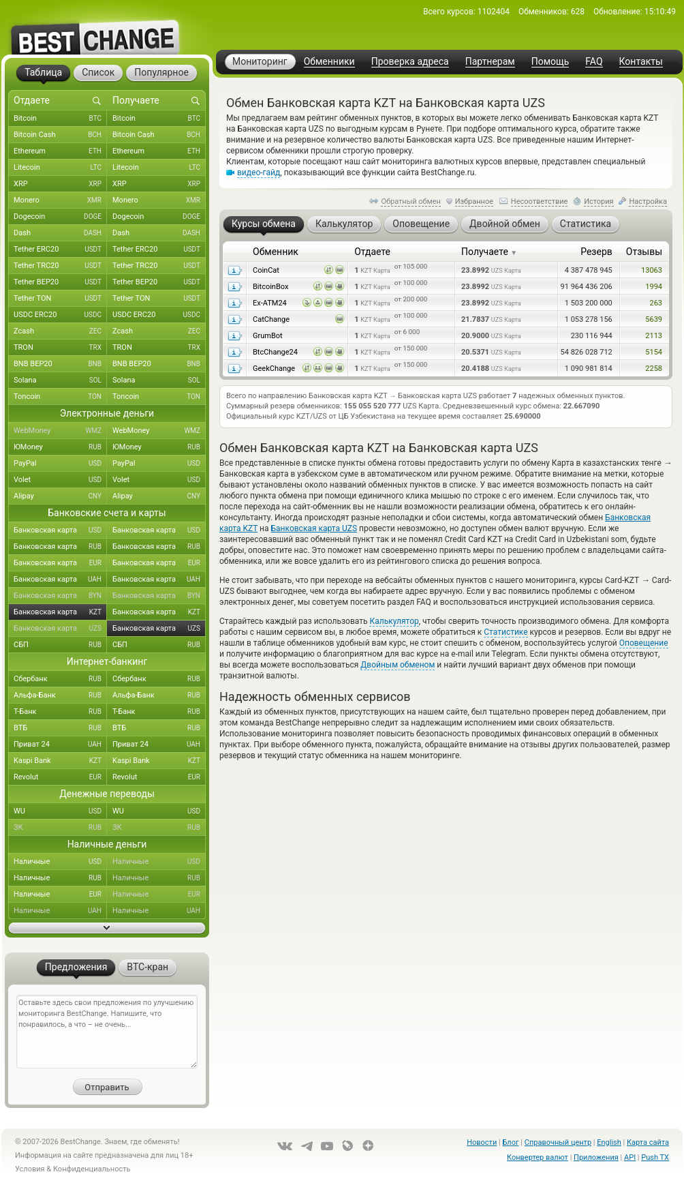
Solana (60, 380)
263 (655, 303)
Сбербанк (60, 679)
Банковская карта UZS (314, 528)
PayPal (60, 463)
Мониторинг (259, 61)
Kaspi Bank (60, 761)
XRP (60, 184)
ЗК (60, 828)
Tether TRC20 (60, 266)
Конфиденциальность (92, 1169)
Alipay (60, 496)
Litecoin (60, 168)
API (630, 1157)
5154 (653, 352)
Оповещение (643, 643)
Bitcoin (60, 118)
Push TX (655, 1157)
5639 (653, 319)
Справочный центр (558, 1142)
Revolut (60, 777)
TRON (60, 348)
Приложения (596, 1157)
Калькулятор (393, 621)
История (599, 201)
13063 (651, 270)
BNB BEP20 (60, 364)
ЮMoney (60, 447)
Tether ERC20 (60, 249)
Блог (510, 1142)
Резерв (596, 251)
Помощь (550, 62)
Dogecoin (60, 217)
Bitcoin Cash (60, 135)
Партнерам (490, 62)
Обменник (275, 251)
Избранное (474, 201)
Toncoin (60, 397)
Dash (60, 233)
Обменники (329, 62)
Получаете (489, 251)
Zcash (60, 331)
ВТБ (60, 728)
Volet (60, 480)
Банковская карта (60, 530)
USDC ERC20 (60, 315)
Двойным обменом (397, 665)
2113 (653, 335)
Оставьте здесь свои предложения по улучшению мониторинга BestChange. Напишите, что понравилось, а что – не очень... (107, 1031)
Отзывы (644, 251)
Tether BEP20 (60, 282)
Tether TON (60, 298)
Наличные (60, 862)
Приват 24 (60, 744)
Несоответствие (539, 201)
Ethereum (60, 151)
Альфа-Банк (60, 695)
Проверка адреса (410, 62)
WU (60, 811)
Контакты (641, 62)
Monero (60, 200)
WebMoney (60, 431)
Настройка (648, 201)
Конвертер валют (537, 1157)
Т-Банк (60, 712)
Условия (30, 1169)
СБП (60, 645)
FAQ (593, 62)
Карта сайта (648, 1142)
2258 (653, 368)
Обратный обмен (411, 201)
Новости (482, 1142)
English (609, 1142)
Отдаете (372, 251)
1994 (653, 286)
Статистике (505, 632)
